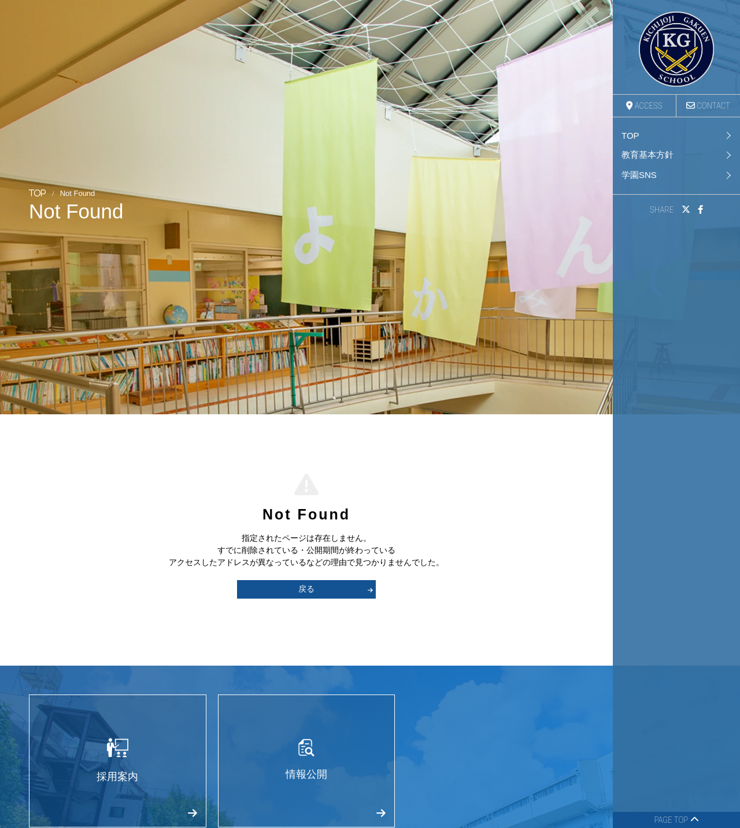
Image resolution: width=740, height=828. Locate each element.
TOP (630, 135)
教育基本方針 (647, 154)
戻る (335, 588)
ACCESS (644, 106)
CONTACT (708, 106)
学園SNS (639, 175)
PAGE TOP (676, 820)
